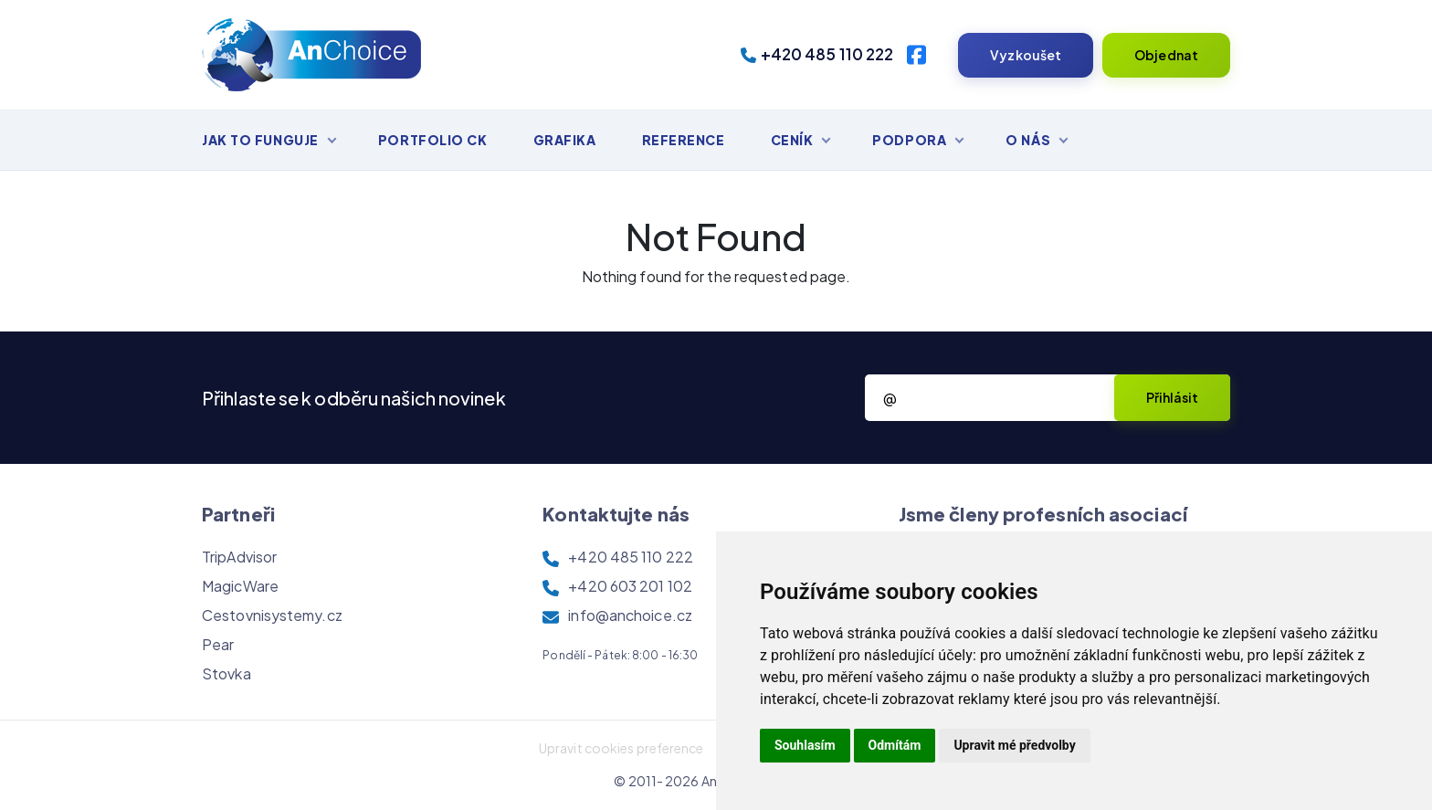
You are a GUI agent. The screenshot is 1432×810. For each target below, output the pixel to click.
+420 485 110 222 (817, 54)
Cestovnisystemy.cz (272, 615)
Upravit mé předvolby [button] (1014, 745)
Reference (683, 139)
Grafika (564, 139)
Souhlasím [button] (805, 745)
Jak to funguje (260, 139)
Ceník (792, 139)
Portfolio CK (433, 139)
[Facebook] (916, 55)
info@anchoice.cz (630, 615)
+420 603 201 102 (630, 585)
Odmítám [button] (895, 745)
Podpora (909, 139)
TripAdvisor (239, 556)
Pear (218, 644)
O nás (1028, 139)
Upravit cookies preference (621, 748)
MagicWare (240, 585)
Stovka (226, 673)
